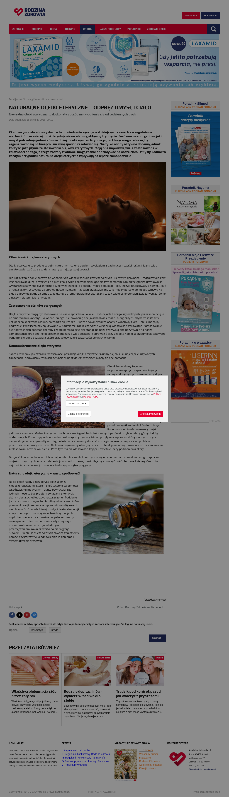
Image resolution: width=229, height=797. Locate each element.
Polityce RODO (91, 397)
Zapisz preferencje (78, 413)
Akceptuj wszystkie (150, 413)
